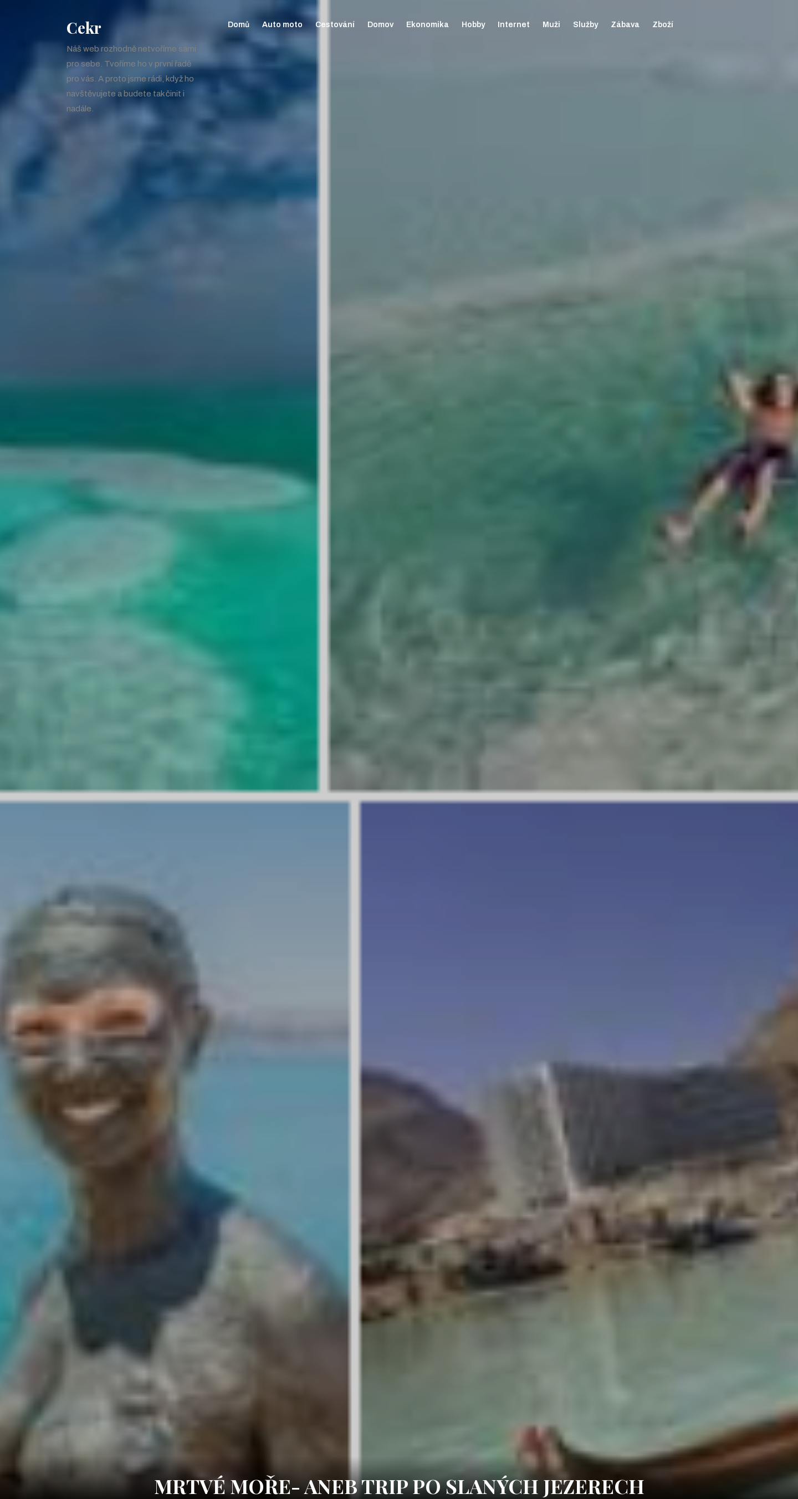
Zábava (625, 25)
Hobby (473, 25)
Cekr (83, 27)
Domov (380, 25)
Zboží (662, 25)
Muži (551, 25)
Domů (238, 25)
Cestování (335, 25)
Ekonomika (427, 25)
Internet (514, 25)
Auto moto (282, 25)
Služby (585, 25)
